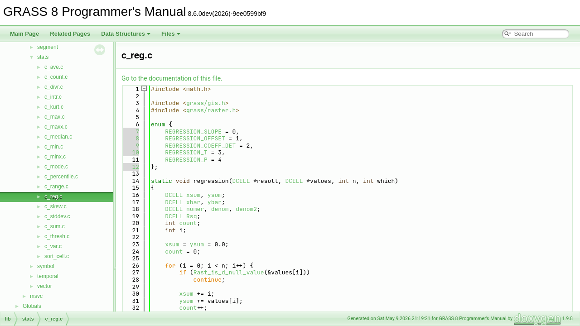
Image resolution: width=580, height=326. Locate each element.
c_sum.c (54, 226)
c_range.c (56, 186)
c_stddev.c (57, 216)
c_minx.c (55, 156)
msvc (36, 296)
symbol (45, 266)
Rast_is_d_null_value (228, 272)
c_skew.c (55, 206)
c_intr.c (53, 97)
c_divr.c (53, 87)
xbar (193, 202)
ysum (215, 195)
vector (44, 286)
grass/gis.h (205, 103)
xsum (193, 195)
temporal (47, 276)
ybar (215, 202)
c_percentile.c (61, 176)
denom (220, 209)
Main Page (24, 33)
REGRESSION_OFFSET (195, 138)
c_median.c (58, 137)
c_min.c (53, 147)
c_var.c (53, 246)
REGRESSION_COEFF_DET (200, 145)
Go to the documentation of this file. (171, 78)
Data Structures (125, 33)
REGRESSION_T (186, 152)
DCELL (241, 181)
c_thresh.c (56, 236)
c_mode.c (56, 166)
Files (170, 33)
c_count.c (56, 77)
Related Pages (70, 33)
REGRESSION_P (186, 159)
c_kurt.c (53, 107)
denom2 (246, 209)
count (188, 223)
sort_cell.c (56, 256)
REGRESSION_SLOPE (193, 131)
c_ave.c (53, 67)
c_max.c (54, 117)
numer (195, 209)
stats (42, 57)
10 (130, 152)
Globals (32, 306)
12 (130, 167)
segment (47, 47)
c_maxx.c (56, 127)
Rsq (191, 216)
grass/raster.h (211, 110)
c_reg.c (53, 196)
